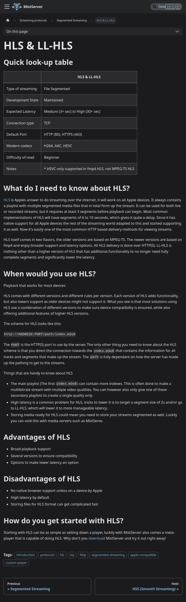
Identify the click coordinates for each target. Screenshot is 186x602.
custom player (16, 563)
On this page (17, 31)
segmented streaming (108, 555)
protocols (47, 555)
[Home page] (8, 20)
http (83, 555)
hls (62, 555)
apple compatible (143, 555)
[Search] (166, 6)
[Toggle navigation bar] (7, 6)
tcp (72, 555)
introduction (25, 555)
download (96, 538)
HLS (7, 199)
